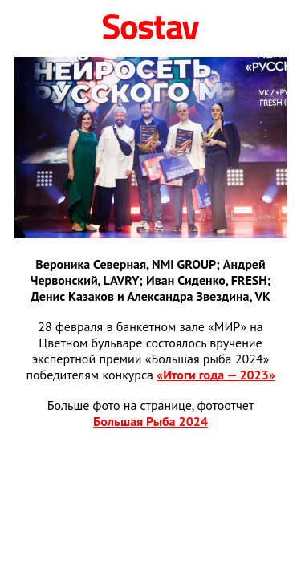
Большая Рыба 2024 (150, 421)
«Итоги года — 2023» (216, 375)
